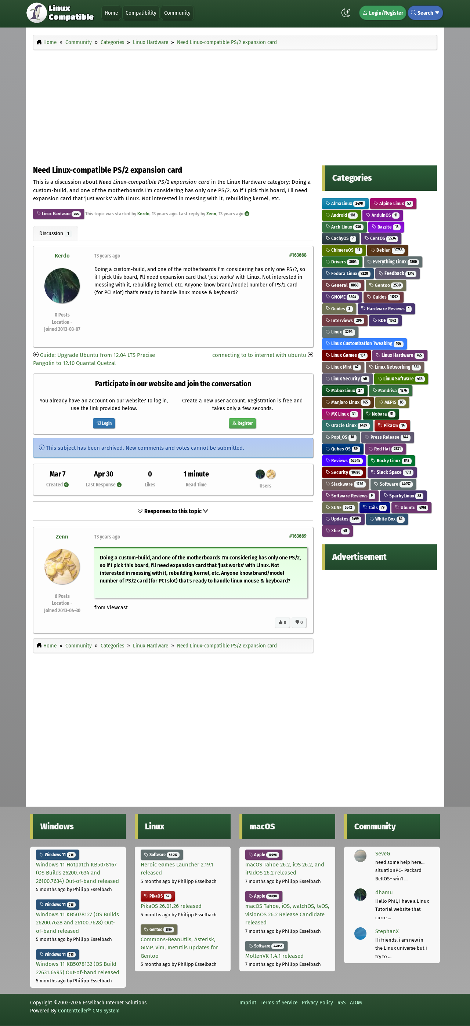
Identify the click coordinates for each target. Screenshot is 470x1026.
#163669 (298, 536)
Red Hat (385, 449)
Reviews (344, 460)
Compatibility (141, 13)
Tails (375, 507)
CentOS (381, 238)
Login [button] (104, 423)
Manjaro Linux (347, 402)
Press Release (388, 437)
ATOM (356, 1002)
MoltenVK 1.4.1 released (274, 956)
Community (177, 13)
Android (341, 215)
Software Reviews (350, 496)
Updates (343, 519)
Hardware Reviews (386, 308)
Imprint (247, 1002)
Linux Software (401, 378)
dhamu (384, 892)
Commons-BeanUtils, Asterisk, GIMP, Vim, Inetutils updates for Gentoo (179, 947)
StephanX (387, 931)
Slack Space (392, 472)
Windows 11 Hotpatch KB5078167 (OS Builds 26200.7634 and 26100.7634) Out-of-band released (77, 872)
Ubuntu (411, 507)
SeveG (382, 853)
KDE (385, 320)
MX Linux (341, 414)
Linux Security (347, 378)
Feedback (398, 273)
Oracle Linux (347, 425)
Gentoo (386, 285)
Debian (387, 250)
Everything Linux (393, 261)
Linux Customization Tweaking (364, 343)
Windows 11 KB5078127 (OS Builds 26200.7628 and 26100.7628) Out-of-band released (77, 922)
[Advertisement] (235, 105)
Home (111, 13)
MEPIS (392, 402)
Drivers (342, 261)
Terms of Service (279, 1002)
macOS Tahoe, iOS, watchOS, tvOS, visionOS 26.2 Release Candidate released (287, 914)
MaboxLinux (344, 390)
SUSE (340, 507)
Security (344, 472)
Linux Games (346, 355)
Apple (264, 854)
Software (393, 484)
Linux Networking (395, 367)
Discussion (55, 233)
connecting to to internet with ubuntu (259, 355)
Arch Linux (344, 227)
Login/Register (382, 13)
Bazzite (386, 227)
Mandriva (390, 390)
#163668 (298, 255)
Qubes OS (342, 449)
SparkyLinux (403, 496)
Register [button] (242, 423)
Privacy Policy (317, 1002)
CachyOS (340, 238)
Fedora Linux (347, 273)
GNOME (342, 297)
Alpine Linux (393, 203)
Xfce (337, 530)
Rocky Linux (391, 460)
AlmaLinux (345, 203)
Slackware (345, 484)
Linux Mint (343, 367)
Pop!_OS (341, 437)
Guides (384, 297)
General (343, 285)
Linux (340, 332)
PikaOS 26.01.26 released (171, 906)
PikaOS (392, 425)
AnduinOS (383, 215)
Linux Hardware (53, 213)
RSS (341, 1002)
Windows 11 (57, 854)
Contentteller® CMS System (89, 1010)
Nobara (381, 414)
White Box (387, 519)
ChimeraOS (343, 250)
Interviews (344, 320)
